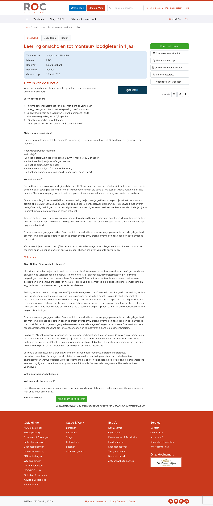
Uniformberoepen (33, 465)
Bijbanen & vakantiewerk (83, 19)
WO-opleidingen (32, 460)
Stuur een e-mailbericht (167, 53)
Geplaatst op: (33, 74)
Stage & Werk (96, 7)
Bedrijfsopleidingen (34, 446)
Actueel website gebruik (121, 460)
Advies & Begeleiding (35, 479)
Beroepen (71, 427)
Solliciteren (50, 37)
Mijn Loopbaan (116, 442)
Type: (33, 55)
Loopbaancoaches (117, 446)
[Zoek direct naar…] (125, 8)
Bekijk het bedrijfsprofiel (167, 67)
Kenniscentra (115, 427)
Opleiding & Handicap (35, 475)
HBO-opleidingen (33, 432)
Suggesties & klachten (162, 442)
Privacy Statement (118, 501)
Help (187, 8)
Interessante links (159, 446)
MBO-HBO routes (33, 470)
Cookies (133, 501)
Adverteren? (156, 437)
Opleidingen (77, 7)
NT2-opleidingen (33, 456)
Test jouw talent (116, 451)
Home (27, 27)
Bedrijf (64, 37)
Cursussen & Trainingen (36, 437)
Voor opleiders (31, 484)
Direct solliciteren (169, 46)
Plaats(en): (31, 69)
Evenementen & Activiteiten (123, 437)
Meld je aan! (30, 257)
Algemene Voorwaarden (96, 501)
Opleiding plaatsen (173, 8)
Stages (69, 437)
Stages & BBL (57, 19)
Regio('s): (31, 64)
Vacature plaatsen (154, 8)
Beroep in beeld (116, 456)
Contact (154, 427)
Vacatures (38, 19)
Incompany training (34, 451)
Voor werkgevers (75, 451)
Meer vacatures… (163, 74)
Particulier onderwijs (34, 442)
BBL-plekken (72, 442)
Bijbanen (70, 446)
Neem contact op (164, 60)
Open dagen (114, 432)
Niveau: (30, 60)
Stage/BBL (32, 37)
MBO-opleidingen (33, 427)
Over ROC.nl (156, 432)
